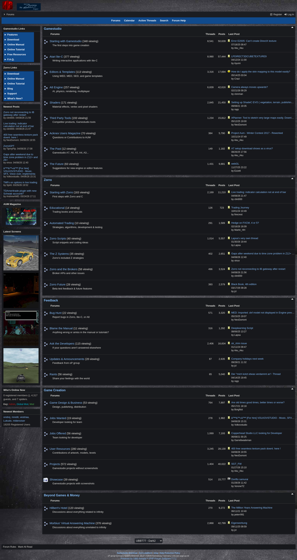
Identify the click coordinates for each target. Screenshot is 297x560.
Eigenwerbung (239, 522)
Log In (289, 14)
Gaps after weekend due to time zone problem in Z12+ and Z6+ (20, 157)
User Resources (60, 448)
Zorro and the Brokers (63, 269)
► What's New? (13, 98)
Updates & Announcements (67, 359)
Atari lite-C (56, 56)
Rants (53, 374)
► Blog (8, 88)
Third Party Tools (60, 118)
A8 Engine (56, 87)
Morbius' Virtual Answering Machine (72, 523)
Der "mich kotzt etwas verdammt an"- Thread (256, 374)
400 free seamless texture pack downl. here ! (20, 136)
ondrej (6, 417)
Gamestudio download (127, 553)
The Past (55, 148)
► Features (11, 34)
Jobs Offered (58, 433)
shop (156, 553)
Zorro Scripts (58, 238)
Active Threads (147, 20)
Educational (57, 207)
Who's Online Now (14, 390)
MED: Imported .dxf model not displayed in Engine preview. (263, 312)
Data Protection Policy (170, 553)
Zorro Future (57, 284)
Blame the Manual (61, 328)
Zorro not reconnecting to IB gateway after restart (18, 113)
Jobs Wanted (58, 418)
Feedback (51, 300)
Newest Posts (11, 106)
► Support (10, 93)
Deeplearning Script (242, 328)
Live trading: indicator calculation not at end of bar (18, 125)
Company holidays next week (247, 358)
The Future (57, 164)
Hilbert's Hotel (58, 507)
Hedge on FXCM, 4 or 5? (245, 222)
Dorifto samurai (239, 479)
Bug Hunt (56, 312)
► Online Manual (14, 44)
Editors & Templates (62, 71)
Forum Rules (9, 547)
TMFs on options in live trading (20, 182)
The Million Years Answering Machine (251, 507)
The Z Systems (59, 253)
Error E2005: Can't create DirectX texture (254, 40)
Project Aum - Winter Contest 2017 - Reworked (257, 133)
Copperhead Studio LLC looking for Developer (256, 433)
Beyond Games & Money (62, 495)
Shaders (55, 102)
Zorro (48, 180)
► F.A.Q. (9, 59)
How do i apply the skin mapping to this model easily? (260, 71)
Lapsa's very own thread (244, 238)
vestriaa (24, 417)
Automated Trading (62, 223)
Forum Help (179, 20)
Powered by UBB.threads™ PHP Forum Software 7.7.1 (148, 558)
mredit (15, 417)
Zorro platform (145, 553)
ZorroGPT (9, 146)
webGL (235, 163)
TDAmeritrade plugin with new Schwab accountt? (19, 192)
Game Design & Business (66, 402)
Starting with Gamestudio (66, 41)
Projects (55, 464)
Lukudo (7, 420)
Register (276, 14)
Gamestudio (52, 28)
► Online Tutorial (14, 49)
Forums (10, 14)
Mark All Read (25, 547)
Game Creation (55, 390)
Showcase (56, 479)
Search (164, 20)
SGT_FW (236, 463)
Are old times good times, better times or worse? (258, 402)
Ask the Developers (62, 343)
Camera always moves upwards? (249, 87)
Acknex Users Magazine (65, 133)
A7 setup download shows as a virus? (252, 148)
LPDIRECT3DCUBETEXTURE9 (249, 56)
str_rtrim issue (239, 343)
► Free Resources (15, 54)
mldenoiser (19, 420)
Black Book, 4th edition (244, 284)
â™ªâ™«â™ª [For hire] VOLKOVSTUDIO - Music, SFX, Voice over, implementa (19, 171)
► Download (11, 39)
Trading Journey (240, 207)
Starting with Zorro (61, 192)
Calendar (129, 20)
